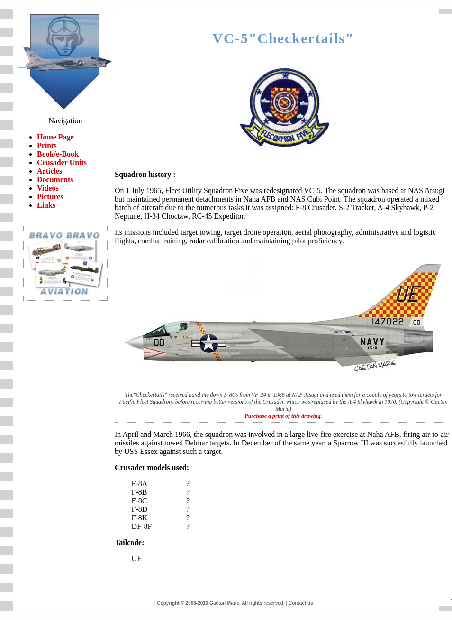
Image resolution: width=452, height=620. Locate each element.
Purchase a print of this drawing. (283, 416)
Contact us (301, 603)
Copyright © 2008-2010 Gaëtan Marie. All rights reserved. (220, 603)
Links (46, 205)
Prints (47, 145)
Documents (55, 180)
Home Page (55, 137)
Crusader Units (62, 162)
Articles (49, 171)
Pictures (50, 197)
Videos (48, 188)
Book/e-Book (58, 154)
